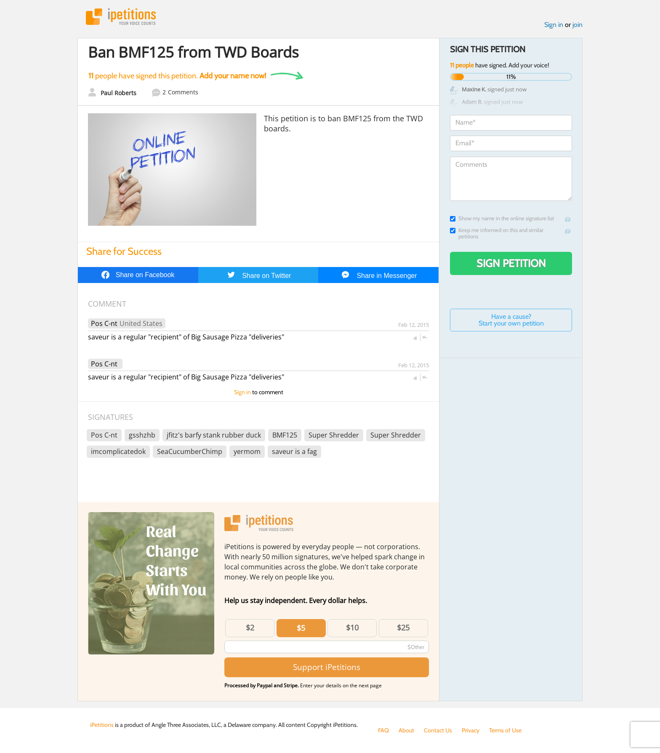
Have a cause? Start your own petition (511, 319)
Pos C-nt (104, 323)
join (577, 25)
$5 (301, 628)
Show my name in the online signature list (502, 218)
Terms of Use (505, 730)
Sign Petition (511, 263)
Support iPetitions (326, 667)
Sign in (553, 25)
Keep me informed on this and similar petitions (496, 233)
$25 (403, 627)
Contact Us (438, 730)
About (406, 730)
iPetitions (121, 16)
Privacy (470, 730)
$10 (352, 627)
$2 (250, 627)
